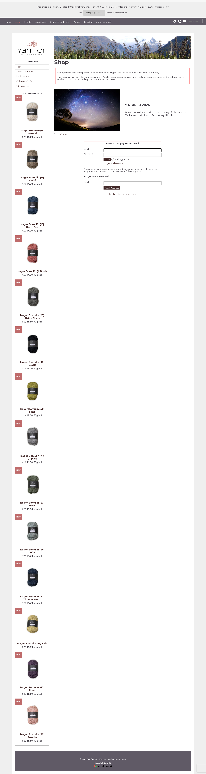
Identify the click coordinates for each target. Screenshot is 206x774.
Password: (88, 154)
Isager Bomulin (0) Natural (32, 132)
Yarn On (94, 759)
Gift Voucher (22, 86)
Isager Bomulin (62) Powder (32, 736)
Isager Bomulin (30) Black (32, 363)
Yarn (18, 67)
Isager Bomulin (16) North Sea (32, 226)
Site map (102, 759)
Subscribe (40, 22)
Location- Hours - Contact (97, 22)
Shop (18, 22)
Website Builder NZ (103, 763)
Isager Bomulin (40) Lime (32, 410)
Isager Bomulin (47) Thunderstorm (32, 598)
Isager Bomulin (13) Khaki (32, 179)
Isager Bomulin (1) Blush (32, 271)
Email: (86, 149)
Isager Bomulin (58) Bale (32, 643)
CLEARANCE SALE (25, 81)
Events (27, 22)
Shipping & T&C (94, 13)
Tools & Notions (24, 72)
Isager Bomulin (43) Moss (32, 504)
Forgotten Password (114, 163)
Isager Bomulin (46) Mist (32, 551)
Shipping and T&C (59, 22)
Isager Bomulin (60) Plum (32, 689)
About (76, 22)
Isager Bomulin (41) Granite (32, 457)
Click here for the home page (122, 194)
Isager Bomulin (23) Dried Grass (32, 317)
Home (8, 22)
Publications (22, 76)
